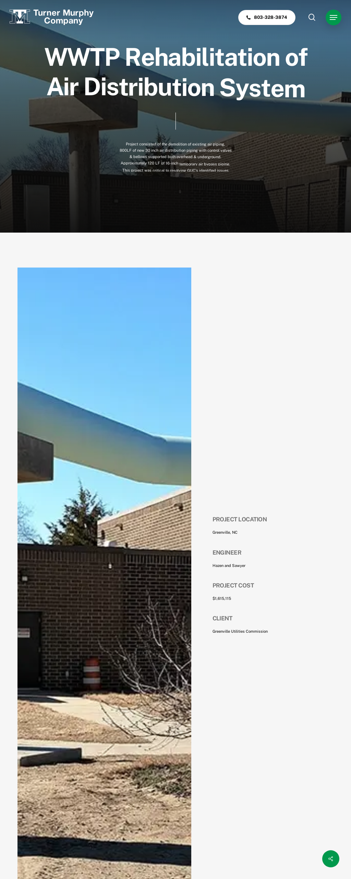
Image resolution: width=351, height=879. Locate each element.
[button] (333, 17)
